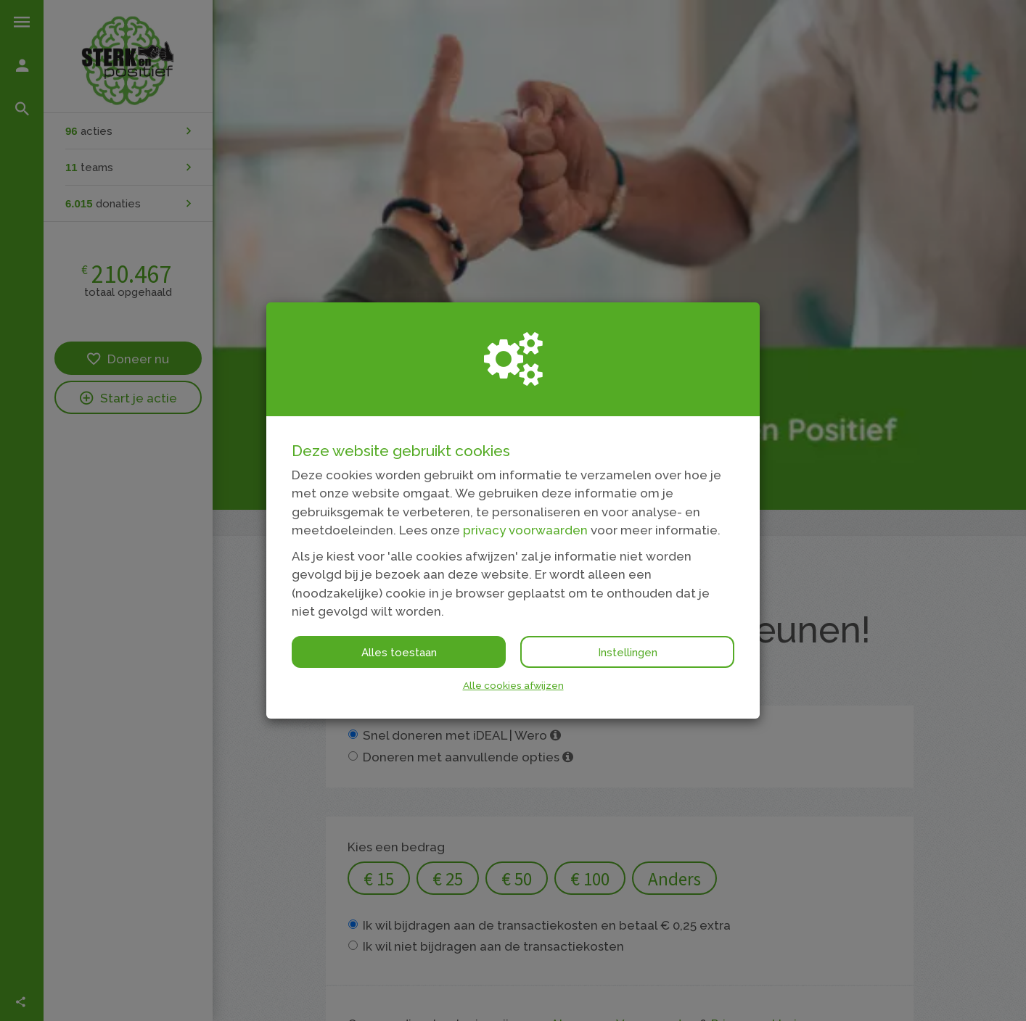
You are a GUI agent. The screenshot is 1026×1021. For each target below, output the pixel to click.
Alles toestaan (399, 652)
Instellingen (627, 652)
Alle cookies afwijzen (513, 685)
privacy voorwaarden (525, 530)
